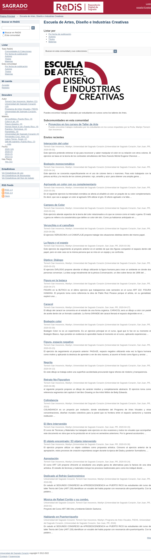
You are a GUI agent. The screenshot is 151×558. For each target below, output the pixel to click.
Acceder (5, 85)
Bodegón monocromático (59, 164)
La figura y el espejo (56, 242)
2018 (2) (9, 151)
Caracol (48, 304)
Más (149, 538)
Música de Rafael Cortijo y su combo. (66, 499)
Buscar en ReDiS (12, 32)
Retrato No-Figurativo (57, 379)
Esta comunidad (11, 35)
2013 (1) (9, 156)
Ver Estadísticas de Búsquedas (16, 175)
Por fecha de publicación (59, 34)
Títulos (51, 39)
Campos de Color (54, 205)
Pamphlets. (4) (11, 131)
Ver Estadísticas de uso (12, 173)
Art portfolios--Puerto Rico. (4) (18, 119)
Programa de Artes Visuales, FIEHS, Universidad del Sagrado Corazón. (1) (21, 111)
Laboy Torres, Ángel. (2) (16, 139)
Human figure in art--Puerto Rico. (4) (21, 126)
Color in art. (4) (12, 121)
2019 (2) (9, 154)
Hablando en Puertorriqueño (61, 516)
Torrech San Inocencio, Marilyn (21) (21, 101)
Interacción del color (56, 143)
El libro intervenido (55, 423)
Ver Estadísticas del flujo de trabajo (18, 178)
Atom (7, 196)
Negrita (48, 362)
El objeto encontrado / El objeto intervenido (70, 441)
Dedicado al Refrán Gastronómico (64, 476)
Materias (52, 42)
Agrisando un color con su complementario (70, 184)
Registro (5, 87)
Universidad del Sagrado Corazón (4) (22, 134)
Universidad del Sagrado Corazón (14, 553)
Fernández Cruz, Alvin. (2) (17, 136)
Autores (52, 36)
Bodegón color (53, 321)
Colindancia (51, 400)
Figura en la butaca (55, 280)
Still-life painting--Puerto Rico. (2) (20, 141)
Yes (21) (9, 162)
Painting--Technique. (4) (16, 129)
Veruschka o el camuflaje (59, 225)
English (147, 7)
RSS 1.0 (9, 190)
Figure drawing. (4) (13, 124)
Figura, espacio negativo (59, 342)
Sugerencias (14, 556)
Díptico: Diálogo (53, 260)
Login (148, 4)
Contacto (4, 556)
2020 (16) (9, 149)
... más (8, 144)
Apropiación (51, 458)
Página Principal (7, 16)
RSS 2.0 (9, 193)
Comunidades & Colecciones (18, 51)
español (140, 7)
